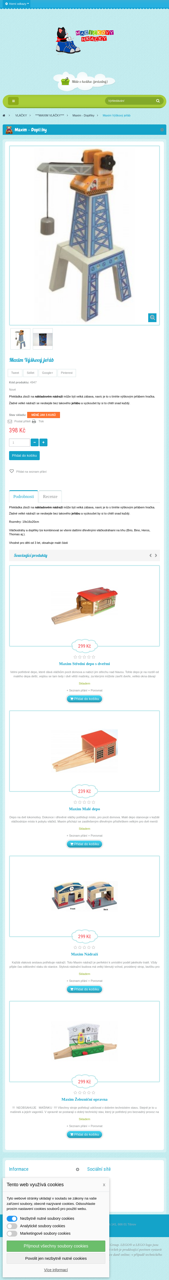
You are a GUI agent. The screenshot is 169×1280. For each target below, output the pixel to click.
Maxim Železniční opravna (85, 1099)
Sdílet (30, 372)
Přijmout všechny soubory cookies (56, 1246)
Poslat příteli (22, 421)
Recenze (50, 496)
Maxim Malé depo (84, 809)
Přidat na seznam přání (31, 471)
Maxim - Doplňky (83, 115)
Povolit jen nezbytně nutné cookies (56, 1258)
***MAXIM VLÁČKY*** (49, 115)
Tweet (15, 372)
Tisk (41, 421)
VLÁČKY (21, 115)
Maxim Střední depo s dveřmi (84, 664)
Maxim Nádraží (84, 954)
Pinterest (67, 372)
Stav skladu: (17, 414)
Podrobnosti (23, 496)
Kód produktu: (19, 382)
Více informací (56, 1270)
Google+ (47, 372)
